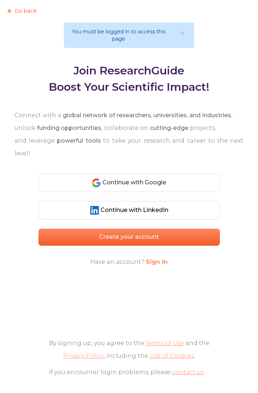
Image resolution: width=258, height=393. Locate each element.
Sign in (157, 261)
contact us (188, 372)
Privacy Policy (83, 355)
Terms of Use (165, 343)
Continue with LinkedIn (129, 210)
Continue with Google (129, 183)
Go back (22, 11)
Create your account (129, 236)
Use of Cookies (172, 355)
